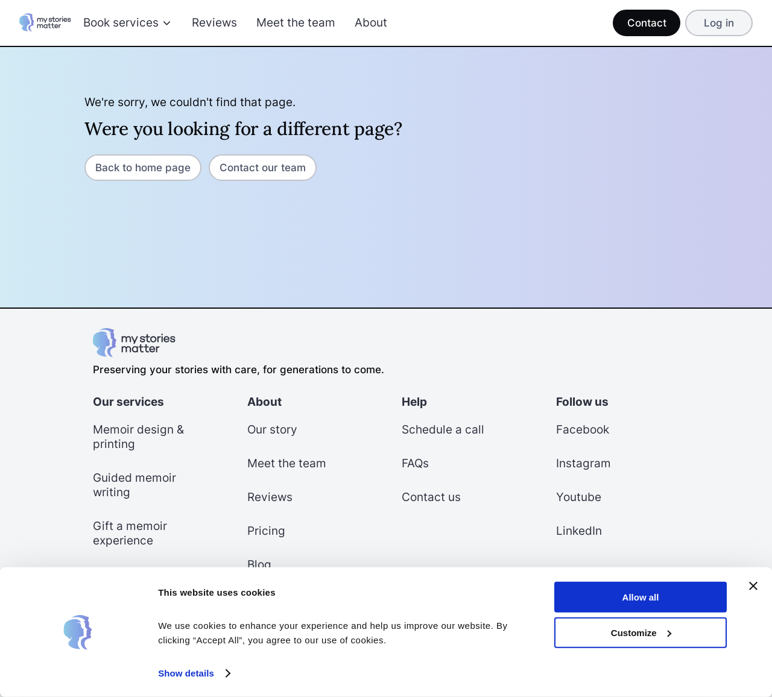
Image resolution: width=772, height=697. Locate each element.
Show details (186, 673)
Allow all (640, 597)
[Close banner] (753, 586)
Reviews (214, 23)
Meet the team (295, 23)
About (371, 23)
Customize (641, 632)
